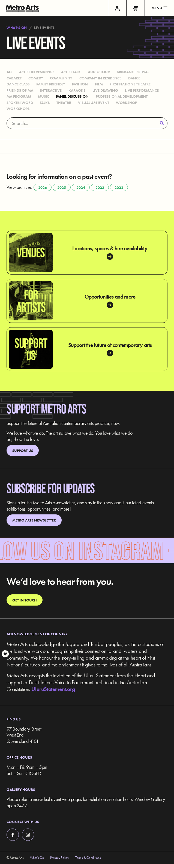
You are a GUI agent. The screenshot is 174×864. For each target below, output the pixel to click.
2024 (80, 187)
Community (61, 78)
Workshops (18, 108)
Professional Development (122, 96)
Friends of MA (20, 90)
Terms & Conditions (88, 858)
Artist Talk (71, 71)
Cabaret (14, 78)
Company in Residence (100, 78)
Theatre (63, 102)
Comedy (35, 78)
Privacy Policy (59, 858)
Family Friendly (50, 84)
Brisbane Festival (133, 71)
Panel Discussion (72, 96)
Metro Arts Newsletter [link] (34, 520)
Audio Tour (99, 71)
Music (43, 96)
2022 (119, 187)
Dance (134, 78)
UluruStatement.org (53, 689)
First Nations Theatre (130, 84)
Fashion (80, 84)
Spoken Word (20, 102)
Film (99, 84)
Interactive (51, 90)
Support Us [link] (22, 450)
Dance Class (18, 84)
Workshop (126, 102)
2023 (99, 187)
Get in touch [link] (24, 600)
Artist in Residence (36, 71)
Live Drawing (105, 90)
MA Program (19, 96)
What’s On (17, 28)
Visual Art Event (93, 102)
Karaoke (76, 90)
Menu (159, 7)
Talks (45, 102)
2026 (42, 187)
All (9, 71)
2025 (61, 187)
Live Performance (142, 90)
